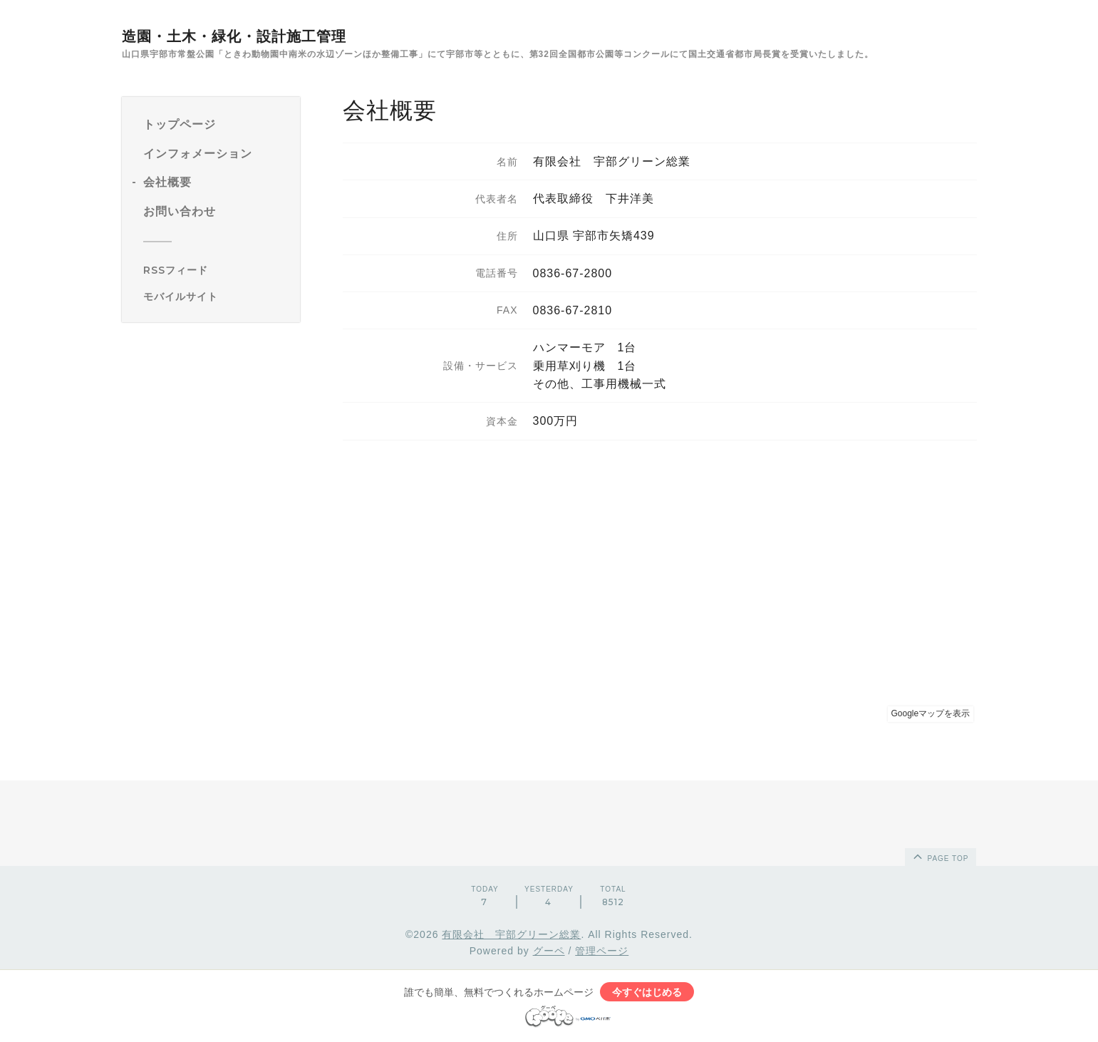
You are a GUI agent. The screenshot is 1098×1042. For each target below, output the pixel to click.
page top (940, 856)
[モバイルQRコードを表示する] (216, 296)
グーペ (549, 950)
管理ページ (601, 950)
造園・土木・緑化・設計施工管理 (234, 36)
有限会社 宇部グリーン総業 (511, 934)
